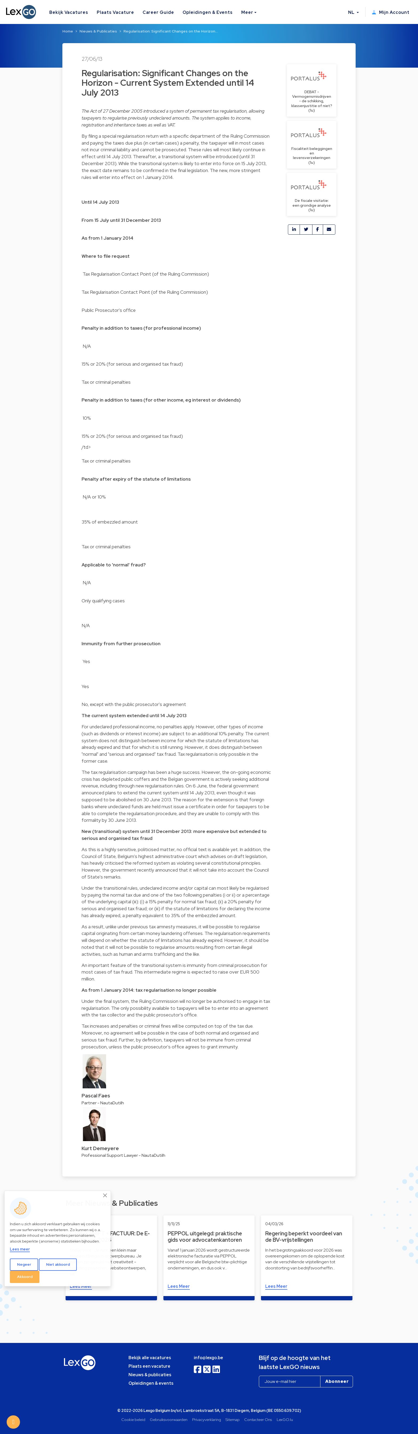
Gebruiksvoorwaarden (168, 1419)
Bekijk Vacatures (68, 12)
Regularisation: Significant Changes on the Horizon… (170, 31)
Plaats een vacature (149, 1366)
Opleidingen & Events (208, 12)
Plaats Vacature (115, 12)
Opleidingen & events (151, 1383)
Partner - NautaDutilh (103, 1103)
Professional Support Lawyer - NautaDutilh (123, 1155)
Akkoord (25, 1276)
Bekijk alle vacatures (149, 1358)
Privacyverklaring (206, 1419)
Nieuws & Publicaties (98, 31)
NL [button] (352, 12)
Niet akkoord (58, 1264)
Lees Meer (179, 1286)
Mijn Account (390, 12)
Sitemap (233, 1419)
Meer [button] (247, 12)
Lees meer (20, 1249)
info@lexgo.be (208, 1358)
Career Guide (158, 12)
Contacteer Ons (258, 1419)
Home (67, 31)
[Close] (105, 1195)
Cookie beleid (133, 1419)
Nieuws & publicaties (149, 1375)
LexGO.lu (285, 1419)
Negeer (24, 1264)
